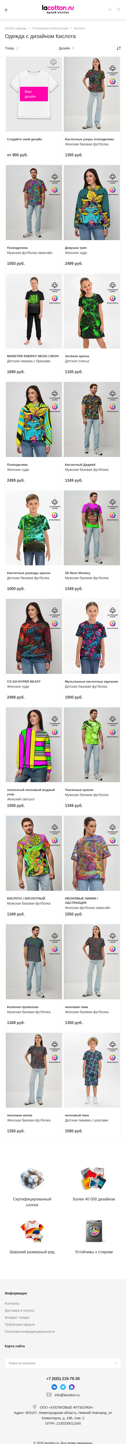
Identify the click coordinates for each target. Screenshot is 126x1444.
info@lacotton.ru (67, 1395)
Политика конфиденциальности (30, 1332)
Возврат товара (17, 1317)
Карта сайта (15, 1346)
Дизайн (66, 48)
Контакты (12, 1303)
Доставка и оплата (19, 1310)
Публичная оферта (20, 1324)
